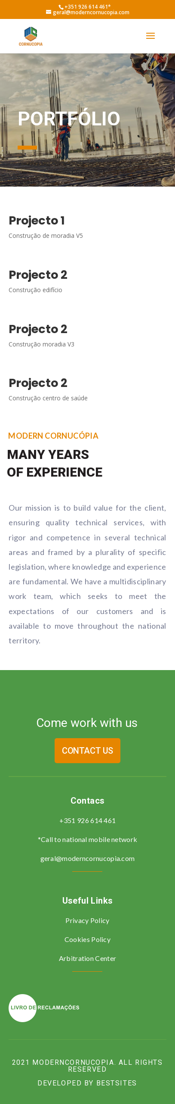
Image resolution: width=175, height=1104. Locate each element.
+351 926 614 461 (87, 820)
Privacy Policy (87, 920)
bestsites (116, 1083)
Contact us (87, 750)
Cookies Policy (87, 939)
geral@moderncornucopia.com (87, 858)
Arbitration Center (87, 958)
